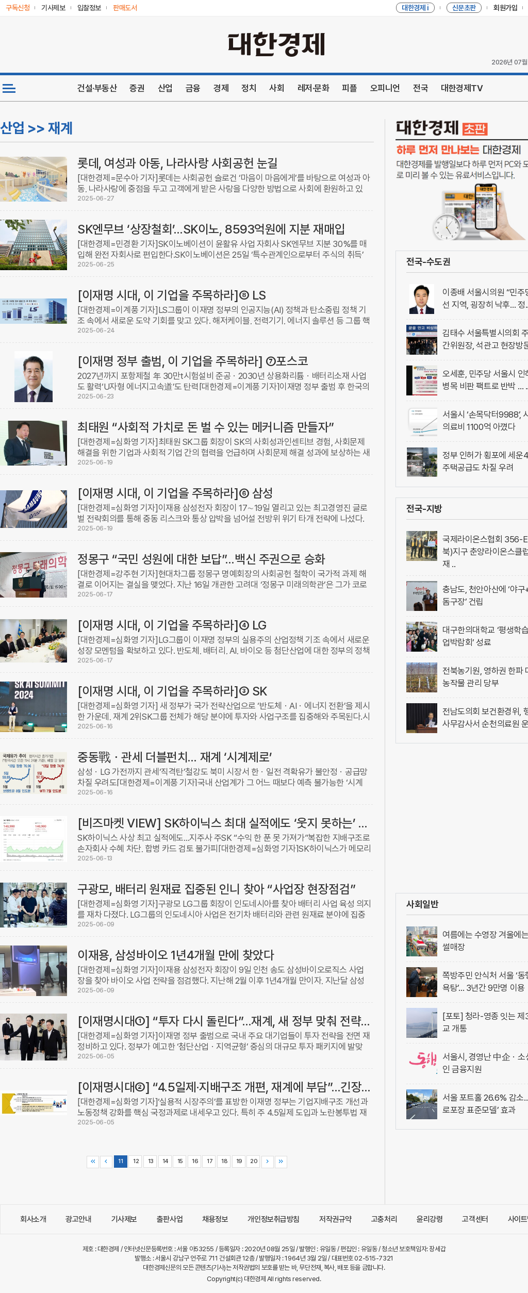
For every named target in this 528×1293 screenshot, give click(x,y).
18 (224, 1161)
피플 (349, 88)
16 (194, 1161)
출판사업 (170, 1219)
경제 (220, 88)
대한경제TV (462, 88)
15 (179, 1161)
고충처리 (384, 1219)
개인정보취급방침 (274, 1219)
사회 (276, 88)
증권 (136, 88)
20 (253, 1161)
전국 (420, 88)
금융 (193, 88)
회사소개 (33, 1219)
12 (135, 1161)
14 (165, 1161)
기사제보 (124, 1219)
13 (150, 1161)
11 (120, 1161)
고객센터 (475, 1219)
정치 (248, 88)
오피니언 (385, 88)
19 (238, 1161)
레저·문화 (313, 88)
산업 (165, 88)
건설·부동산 (97, 88)
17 (209, 1161)
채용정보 (215, 1219)
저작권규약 (335, 1219)
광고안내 (78, 1219)
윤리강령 (429, 1219)
